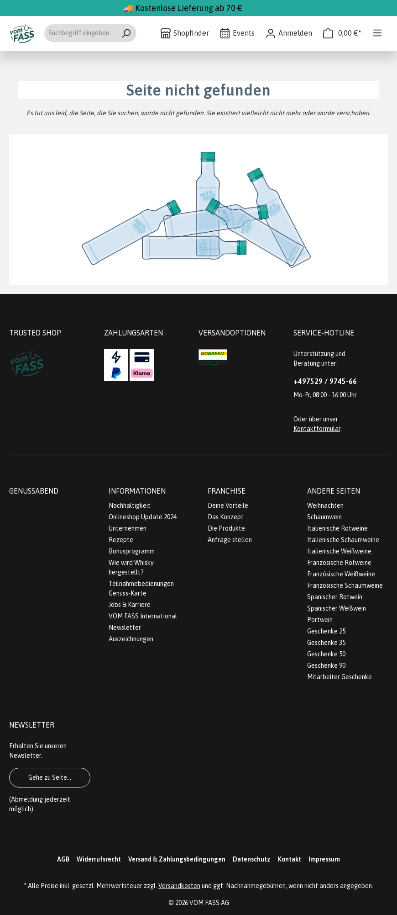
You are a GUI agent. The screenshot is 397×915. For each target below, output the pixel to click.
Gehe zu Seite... (49, 777)
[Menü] (377, 33)
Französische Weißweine (341, 574)
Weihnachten (325, 505)
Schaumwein (324, 517)
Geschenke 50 (326, 654)
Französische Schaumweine (345, 585)
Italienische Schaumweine (343, 539)
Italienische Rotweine (337, 528)
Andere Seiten (333, 491)
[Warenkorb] (342, 33)
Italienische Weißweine (339, 551)
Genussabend (33, 491)
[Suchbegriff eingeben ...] (80, 33)
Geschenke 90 (326, 665)
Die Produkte (226, 528)
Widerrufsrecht (99, 859)
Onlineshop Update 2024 (143, 517)
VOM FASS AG (209, 902)
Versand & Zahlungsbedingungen (176, 859)
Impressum (324, 859)
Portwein (320, 619)
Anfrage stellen (230, 539)
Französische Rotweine (339, 562)
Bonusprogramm (132, 551)
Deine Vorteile (228, 505)
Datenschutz (252, 859)
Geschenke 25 (326, 631)
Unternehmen (127, 528)
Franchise (227, 491)
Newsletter (125, 627)
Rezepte (121, 539)
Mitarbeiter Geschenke (339, 677)
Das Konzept (226, 517)
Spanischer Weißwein (336, 608)
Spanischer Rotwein (334, 597)
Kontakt (289, 859)
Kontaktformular (316, 428)
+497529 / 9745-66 (325, 381)
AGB (63, 859)
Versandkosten (179, 885)
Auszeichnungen (131, 639)
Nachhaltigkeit (130, 505)
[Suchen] (126, 33)
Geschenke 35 (326, 642)
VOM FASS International (143, 616)
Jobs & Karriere (130, 604)
